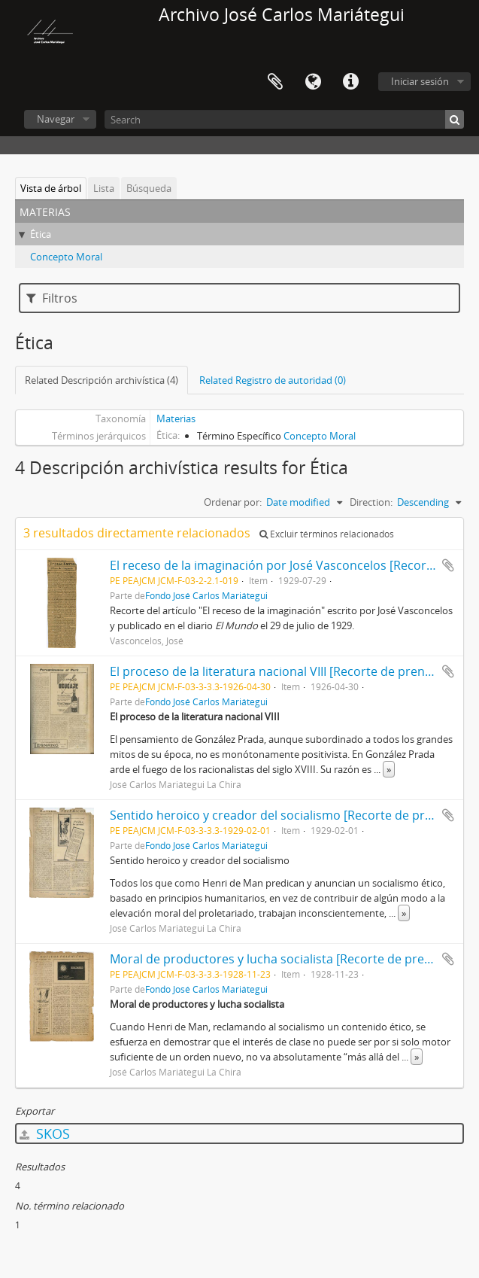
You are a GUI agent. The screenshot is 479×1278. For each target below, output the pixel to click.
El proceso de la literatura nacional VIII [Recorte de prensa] (275, 671)
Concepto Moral (66, 256)
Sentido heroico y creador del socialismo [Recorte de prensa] (283, 815)
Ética (40, 234)
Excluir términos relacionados (326, 534)
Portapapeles (275, 82)
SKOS (45, 1133)
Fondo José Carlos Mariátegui (206, 595)
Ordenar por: (233, 502)
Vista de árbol (50, 188)
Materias (176, 418)
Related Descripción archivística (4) (101, 380)
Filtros (51, 298)
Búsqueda (148, 188)
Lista (103, 188)
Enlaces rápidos (350, 82)
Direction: (371, 502)
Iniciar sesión (420, 81)
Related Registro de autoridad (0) (272, 380)
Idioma (313, 82)
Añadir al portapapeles (448, 565)
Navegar (55, 119)
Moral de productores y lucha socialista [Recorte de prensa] (279, 959)
